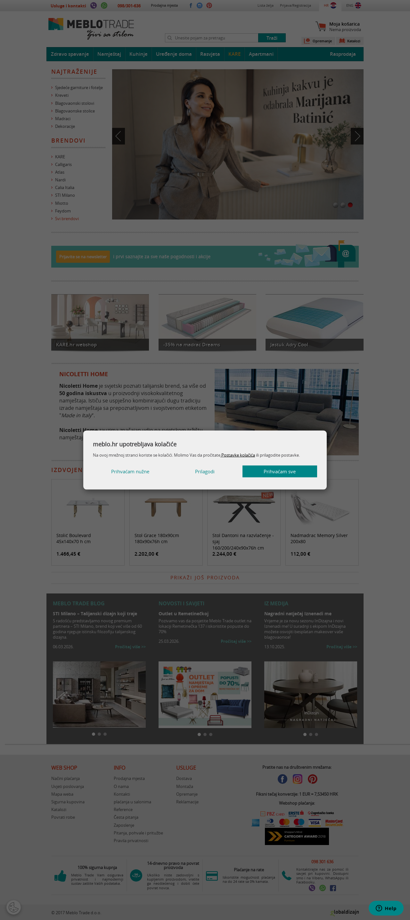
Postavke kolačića (237, 455)
